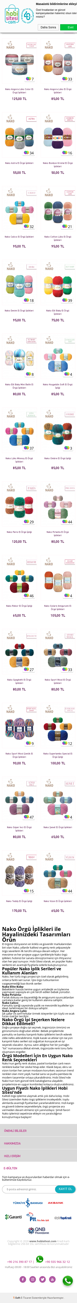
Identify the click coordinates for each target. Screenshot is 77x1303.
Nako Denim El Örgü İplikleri (19, 311)
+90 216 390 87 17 (20, 1262)
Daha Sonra (48, 27)
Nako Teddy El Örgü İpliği (19, 901)
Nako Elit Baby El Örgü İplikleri (57, 312)
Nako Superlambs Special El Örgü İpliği (57, 755)
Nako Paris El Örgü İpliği (19, 532)
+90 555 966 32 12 (53, 1262)
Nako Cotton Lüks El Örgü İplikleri (57, 238)
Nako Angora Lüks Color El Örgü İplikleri (19, 91)
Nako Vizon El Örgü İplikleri (58, 901)
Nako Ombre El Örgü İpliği (57, 459)
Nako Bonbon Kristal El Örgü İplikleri (58, 165)
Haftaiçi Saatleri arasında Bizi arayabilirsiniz (38, 1267)
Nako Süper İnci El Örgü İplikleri (19, 829)
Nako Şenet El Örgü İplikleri (58, 827)
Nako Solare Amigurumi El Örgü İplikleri (57, 608)
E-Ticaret (26, 1297)
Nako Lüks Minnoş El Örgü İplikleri (19, 460)
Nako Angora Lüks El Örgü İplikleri (57, 91)
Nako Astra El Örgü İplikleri (19, 163)
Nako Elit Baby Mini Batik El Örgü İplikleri (19, 386)
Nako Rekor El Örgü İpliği (19, 606)
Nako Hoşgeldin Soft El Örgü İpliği (57, 386)
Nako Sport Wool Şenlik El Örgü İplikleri (19, 755)
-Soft (17, 1297)
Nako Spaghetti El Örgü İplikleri (19, 682)
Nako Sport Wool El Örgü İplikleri (58, 682)
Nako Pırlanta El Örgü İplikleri (58, 534)
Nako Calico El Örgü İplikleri (19, 237)
